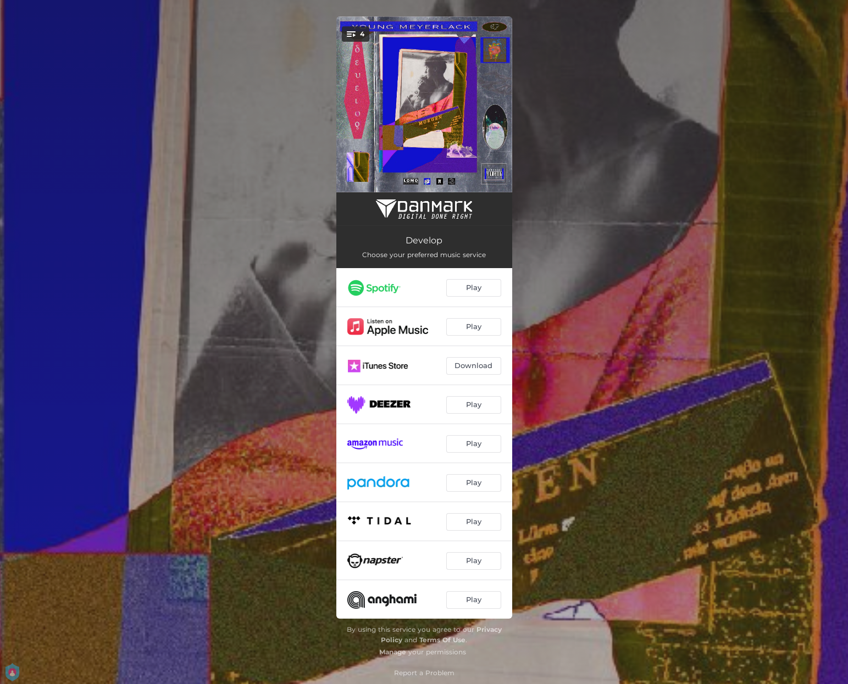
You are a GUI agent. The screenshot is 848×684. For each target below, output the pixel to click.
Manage (392, 652)
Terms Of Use (442, 640)
